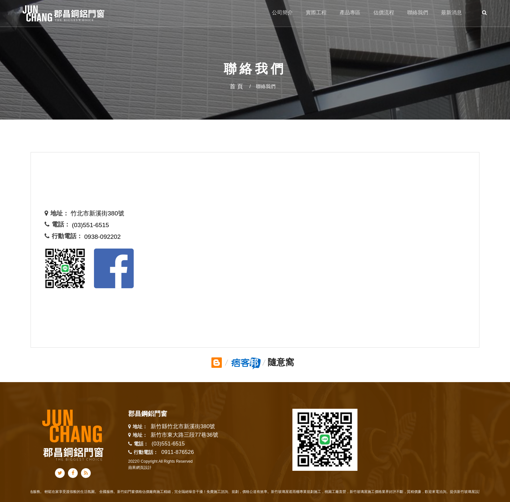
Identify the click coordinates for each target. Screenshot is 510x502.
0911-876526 (177, 452)
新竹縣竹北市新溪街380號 (183, 427)
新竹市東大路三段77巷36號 (184, 435)
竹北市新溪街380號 (97, 213)
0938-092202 (102, 236)
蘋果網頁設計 (140, 467)
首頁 (237, 86)
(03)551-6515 (90, 225)
